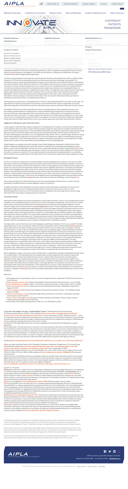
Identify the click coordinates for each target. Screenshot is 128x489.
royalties (29, 375)
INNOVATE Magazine (96, 51)
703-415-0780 (88, 458)
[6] (30, 177)
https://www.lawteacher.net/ (17, 282)
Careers (103, 4)
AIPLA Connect (117, 4)
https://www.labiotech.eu (16, 286)
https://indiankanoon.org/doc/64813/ (35, 381)
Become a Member (89, 4)
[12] (25, 268)
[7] (78, 177)
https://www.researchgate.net (18, 298)
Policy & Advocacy (117, 13)
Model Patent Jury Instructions (100, 54)
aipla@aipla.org (114, 458)
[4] (33, 138)
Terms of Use (81, 466)
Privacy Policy (92, 466)
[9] (74, 224)
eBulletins (92, 48)
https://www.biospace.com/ (17, 294)
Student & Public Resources (95, 13)
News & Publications (73, 13)
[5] (78, 148)
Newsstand (92, 60)
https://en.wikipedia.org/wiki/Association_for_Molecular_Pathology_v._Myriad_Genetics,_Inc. (37, 364)
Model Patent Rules (95, 57)
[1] (53, 63)
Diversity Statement (70, 4)
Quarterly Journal (94, 66)
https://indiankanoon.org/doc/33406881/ (55, 352)
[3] (11, 94)
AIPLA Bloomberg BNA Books (99, 72)
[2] (13, 72)
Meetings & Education (12, 13)
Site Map (102, 466)
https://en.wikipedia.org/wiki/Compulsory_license (41, 410)
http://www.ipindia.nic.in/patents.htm (24, 395)
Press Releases (94, 63)
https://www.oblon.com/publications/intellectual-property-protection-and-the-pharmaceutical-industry (41, 314)
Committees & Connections (35, 13)
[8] (42, 206)
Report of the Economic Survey (100, 69)
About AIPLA (51, 4)
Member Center (56, 13)
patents (72, 373)
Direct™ (91, 45)
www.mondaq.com (14, 290)
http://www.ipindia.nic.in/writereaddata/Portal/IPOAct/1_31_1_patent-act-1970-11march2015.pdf (47, 340)
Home (6, 38)
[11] (10, 259)
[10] (73, 226)
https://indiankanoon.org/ (16, 284)
